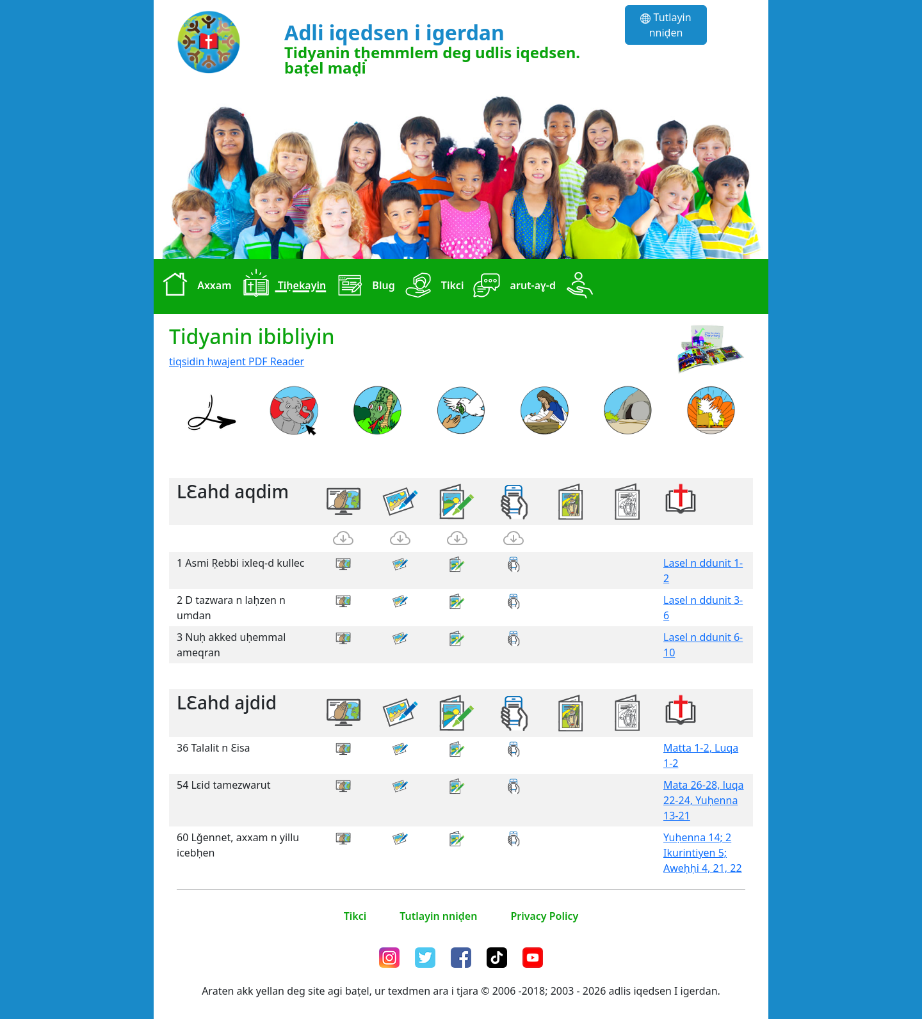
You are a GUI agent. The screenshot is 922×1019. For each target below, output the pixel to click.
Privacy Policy (544, 916)
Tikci (432, 286)
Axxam (194, 286)
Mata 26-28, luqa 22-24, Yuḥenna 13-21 (703, 800)
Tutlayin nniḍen (665, 25)
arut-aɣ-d (512, 286)
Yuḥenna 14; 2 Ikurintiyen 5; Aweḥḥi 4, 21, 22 (702, 852)
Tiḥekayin (282, 286)
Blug (362, 286)
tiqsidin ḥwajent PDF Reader (236, 361)
